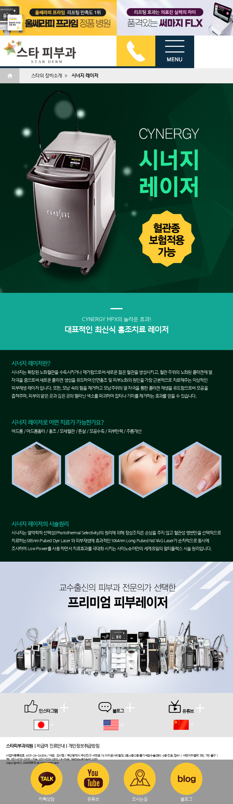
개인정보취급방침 (84, 745)
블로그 (186, 782)
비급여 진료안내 (51, 745)
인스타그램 (47, 706)
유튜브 (93, 782)
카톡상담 (46, 782)
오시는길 (140, 782)
